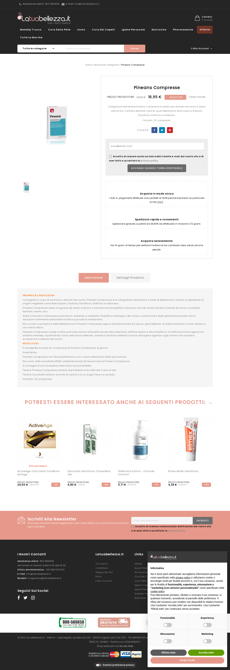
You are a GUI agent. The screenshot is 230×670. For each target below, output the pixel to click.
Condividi (154, 130)
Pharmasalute (183, 29)
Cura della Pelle (59, 29)
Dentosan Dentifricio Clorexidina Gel (89, 472)
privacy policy (149, 160)
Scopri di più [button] (187, 660)
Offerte (205, 29)
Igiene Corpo (142, 584)
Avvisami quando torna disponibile (157, 168)
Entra (99, 576)
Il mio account (104, 580)
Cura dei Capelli (103, 29)
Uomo (81, 29)
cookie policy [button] (157, 591)
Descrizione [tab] (92, 278)
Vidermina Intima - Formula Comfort (136, 472)
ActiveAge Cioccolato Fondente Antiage (38, 472)
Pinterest (170, 130)
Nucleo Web (126, 644)
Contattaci (102, 567)
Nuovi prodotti (143, 567)
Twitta (162, 130)
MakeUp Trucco (31, 29)
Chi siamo (102, 563)
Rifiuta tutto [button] (169, 652)
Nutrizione (159, 29)
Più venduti (141, 571)
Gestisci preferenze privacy (115, 663)
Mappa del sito (104, 571)
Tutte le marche (31, 37)
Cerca (135, 48)
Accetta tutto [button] (206, 652)
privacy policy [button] (183, 577)
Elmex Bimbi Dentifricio (183, 470)
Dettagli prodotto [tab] (131, 278)
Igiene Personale (133, 29)
